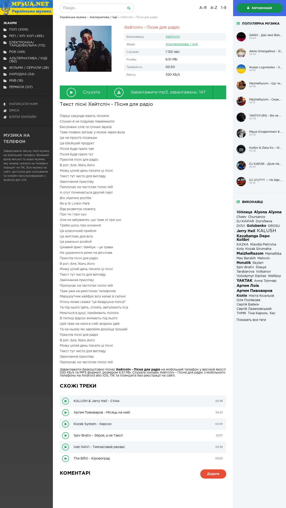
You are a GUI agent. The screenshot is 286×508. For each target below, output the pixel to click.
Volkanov (263, 271)
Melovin (263, 258)
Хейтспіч (173, 36)
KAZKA (243, 244)
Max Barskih (246, 258)
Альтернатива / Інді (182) (25, 60)
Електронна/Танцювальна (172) (24, 44)
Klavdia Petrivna (263, 244)
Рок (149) (14, 52)
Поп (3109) (15, 29)
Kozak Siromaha (258, 249)
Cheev (241, 217)
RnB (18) (13, 80)
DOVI (241, 226)
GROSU (274, 226)
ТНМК (241, 313)
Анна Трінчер (265, 281)
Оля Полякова (248, 300)
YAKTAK (244, 281)
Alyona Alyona (268, 212)
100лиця (244, 212)
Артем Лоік (248, 286)
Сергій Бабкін (248, 304)
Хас (272, 313)
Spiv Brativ (245, 267)
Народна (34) (18, 74)
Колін (242, 295)
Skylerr (258, 263)
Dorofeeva (264, 221)
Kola (240, 249)
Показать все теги (251, 320)
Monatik (244, 262)
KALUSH (266, 231)
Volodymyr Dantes (251, 276)
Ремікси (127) (18, 87)
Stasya (261, 267)
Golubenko (256, 225)
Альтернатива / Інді (182, 44)
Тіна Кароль (258, 313)
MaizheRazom (250, 253)
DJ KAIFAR (245, 221)
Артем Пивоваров (254, 291)
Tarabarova (245, 271)
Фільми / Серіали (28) (26, 67)
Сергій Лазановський (254, 309)
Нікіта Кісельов (261, 295)
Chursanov (256, 217)
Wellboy (274, 276)
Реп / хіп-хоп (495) (23, 36)
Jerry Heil (246, 231)
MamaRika (273, 253)
